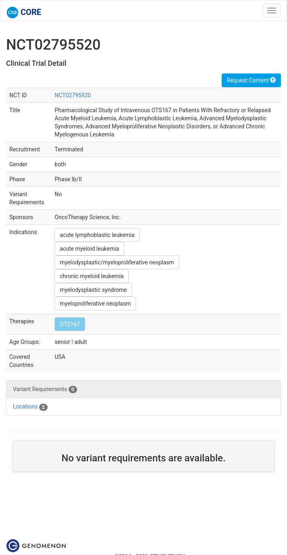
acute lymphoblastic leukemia (97, 235)
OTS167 (70, 324)
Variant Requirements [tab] (45, 389)
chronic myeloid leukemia (92, 276)
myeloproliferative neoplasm (95, 303)
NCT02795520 (72, 95)
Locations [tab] (30, 406)
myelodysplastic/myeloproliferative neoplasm (117, 262)
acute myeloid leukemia (89, 248)
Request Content (251, 80)
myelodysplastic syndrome (93, 290)
